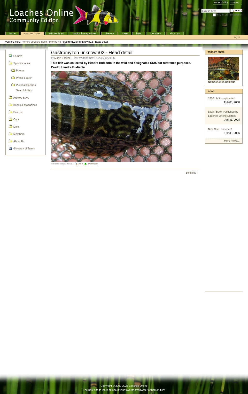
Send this (191, 172)
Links (138, 33)
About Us (175, 33)
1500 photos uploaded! (221, 98)
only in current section (229, 14)
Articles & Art (56, 33)
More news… (232, 140)
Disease (109, 33)
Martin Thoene (62, 58)
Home (12, 33)
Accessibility (221, 2)
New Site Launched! (220, 129)
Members (155, 33)
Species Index (32, 33)
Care (125, 33)
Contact (235, 2)
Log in (237, 37)
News (211, 91)
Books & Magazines (84, 33)
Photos (53, 41)
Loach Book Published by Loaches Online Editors (223, 113)
